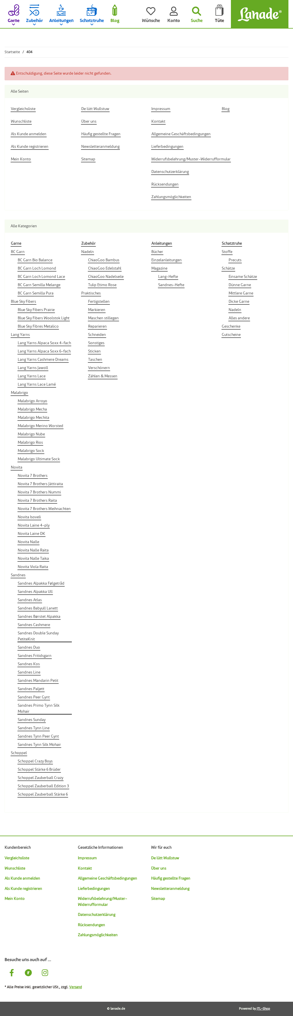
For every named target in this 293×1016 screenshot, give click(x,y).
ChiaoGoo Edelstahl (104, 268)
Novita (16, 467)
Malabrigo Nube (31, 434)
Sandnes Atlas (30, 600)
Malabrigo (19, 393)
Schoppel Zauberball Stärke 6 (43, 794)
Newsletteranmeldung (170, 889)
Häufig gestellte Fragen (170, 878)
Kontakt (85, 868)
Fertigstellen (99, 302)
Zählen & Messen (102, 376)
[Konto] (173, 14)
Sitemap (158, 899)
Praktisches (91, 293)
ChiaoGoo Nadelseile (106, 277)
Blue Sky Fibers (23, 302)
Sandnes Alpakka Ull (35, 592)
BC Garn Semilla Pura (36, 293)
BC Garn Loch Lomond (37, 268)
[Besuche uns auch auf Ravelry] (28, 973)
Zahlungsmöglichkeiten (98, 935)
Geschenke (231, 326)
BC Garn (18, 252)
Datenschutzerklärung (96, 915)
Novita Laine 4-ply (34, 525)
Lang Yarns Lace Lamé (37, 385)
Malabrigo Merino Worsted (40, 426)
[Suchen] (196, 14)
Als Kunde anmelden (22, 878)
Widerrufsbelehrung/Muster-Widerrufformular (102, 902)
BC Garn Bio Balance (35, 260)
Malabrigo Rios (30, 443)
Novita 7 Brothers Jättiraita (40, 484)
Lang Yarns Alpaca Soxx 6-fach (44, 351)
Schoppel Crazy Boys (35, 761)
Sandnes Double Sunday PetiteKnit (38, 636)
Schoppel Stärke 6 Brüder (39, 770)
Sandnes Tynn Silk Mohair (39, 745)
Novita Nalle (28, 542)
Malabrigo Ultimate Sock (39, 459)
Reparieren (97, 326)
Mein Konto (15, 899)
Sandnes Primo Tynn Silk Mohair (39, 709)
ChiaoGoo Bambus (103, 260)
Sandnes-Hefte (171, 285)
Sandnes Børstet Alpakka (39, 617)
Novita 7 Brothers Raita (37, 501)
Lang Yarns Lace (31, 376)
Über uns (158, 868)
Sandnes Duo (29, 648)
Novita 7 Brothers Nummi (39, 492)
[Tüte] (219, 14)
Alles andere (239, 318)
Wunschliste (15, 868)
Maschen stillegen (103, 318)
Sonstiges (96, 343)
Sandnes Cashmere (34, 625)
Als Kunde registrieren (23, 889)
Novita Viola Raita (33, 567)
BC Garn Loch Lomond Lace (41, 277)
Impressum (87, 858)
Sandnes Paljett (31, 689)
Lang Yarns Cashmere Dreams (43, 360)
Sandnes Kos (29, 664)
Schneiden (97, 335)
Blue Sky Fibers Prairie (36, 310)
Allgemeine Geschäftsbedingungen (107, 878)
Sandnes (18, 575)
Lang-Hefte (168, 277)
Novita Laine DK (31, 534)
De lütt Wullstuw (165, 858)
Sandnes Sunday (31, 720)
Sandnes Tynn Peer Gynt (38, 736)
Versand (75, 987)
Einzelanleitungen (166, 260)
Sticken (94, 351)
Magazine (159, 268)
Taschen (95, 360)
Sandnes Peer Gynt (34, 697)
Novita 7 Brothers (32, 476)
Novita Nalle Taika (33, 559)
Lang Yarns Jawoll (33, 368)
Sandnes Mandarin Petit (38, 681)
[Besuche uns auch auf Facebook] (12, 973)
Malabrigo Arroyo (32, 401)
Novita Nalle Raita (33, 550)
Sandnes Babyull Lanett (38, 608)
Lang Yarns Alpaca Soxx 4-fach (44, 343)
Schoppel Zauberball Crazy (40, 778)
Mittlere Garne (241, 293)
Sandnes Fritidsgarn (35, 656)
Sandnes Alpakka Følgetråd (41, 583)
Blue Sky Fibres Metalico (38, 326)
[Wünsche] (150, 14)
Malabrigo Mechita (33, 418)
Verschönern (99, 368)
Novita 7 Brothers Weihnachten (44, 509)
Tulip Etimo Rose (102, 285)
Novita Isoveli (29, 517)
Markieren (96, 310)
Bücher (157, 252)
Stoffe (227, 252)
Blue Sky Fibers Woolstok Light (44, 318)
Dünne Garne (240, 285)
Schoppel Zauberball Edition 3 (43, 786)
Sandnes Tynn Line (34, 728)
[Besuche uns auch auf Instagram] (45, 973)
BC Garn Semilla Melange (39, 285)
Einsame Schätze (243, 277)
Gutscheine (231, 335)
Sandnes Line (29, 672)
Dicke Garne (239, 302)
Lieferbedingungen (94, 889)
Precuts (235, 260)
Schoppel (19, 753)
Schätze (228, 268)
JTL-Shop (263, 1009)
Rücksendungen (91, 925)
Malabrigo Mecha (32, 409)
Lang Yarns (20, 335)
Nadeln (87, 252)
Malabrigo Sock (31, 451)
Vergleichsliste (17, 858)
